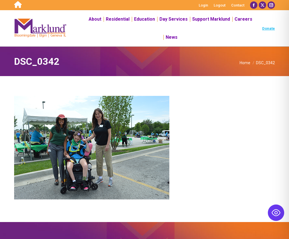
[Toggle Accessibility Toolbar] (276, 212)
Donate (268, 28)
